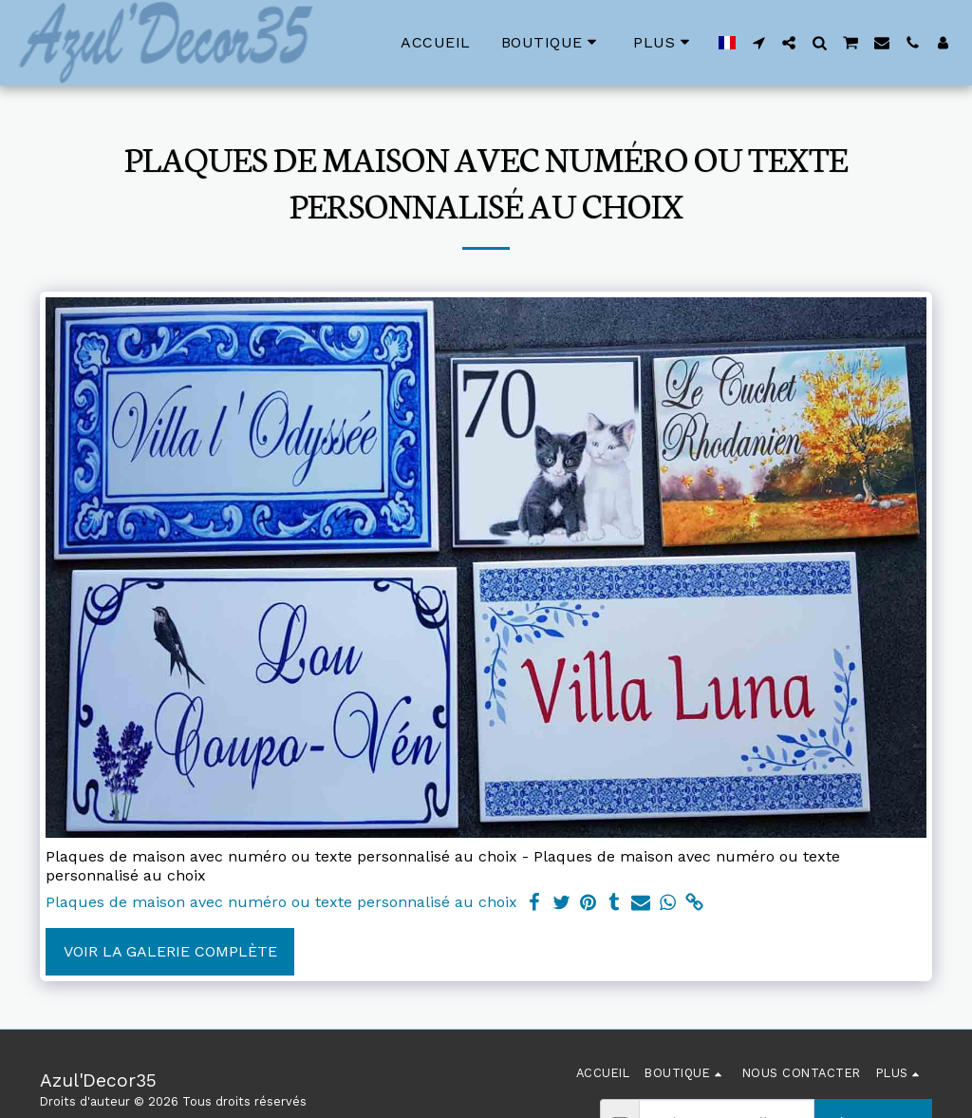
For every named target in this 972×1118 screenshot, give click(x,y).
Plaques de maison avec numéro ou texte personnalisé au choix (281, 902)
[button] (758, 42)
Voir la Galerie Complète (170, 951)
